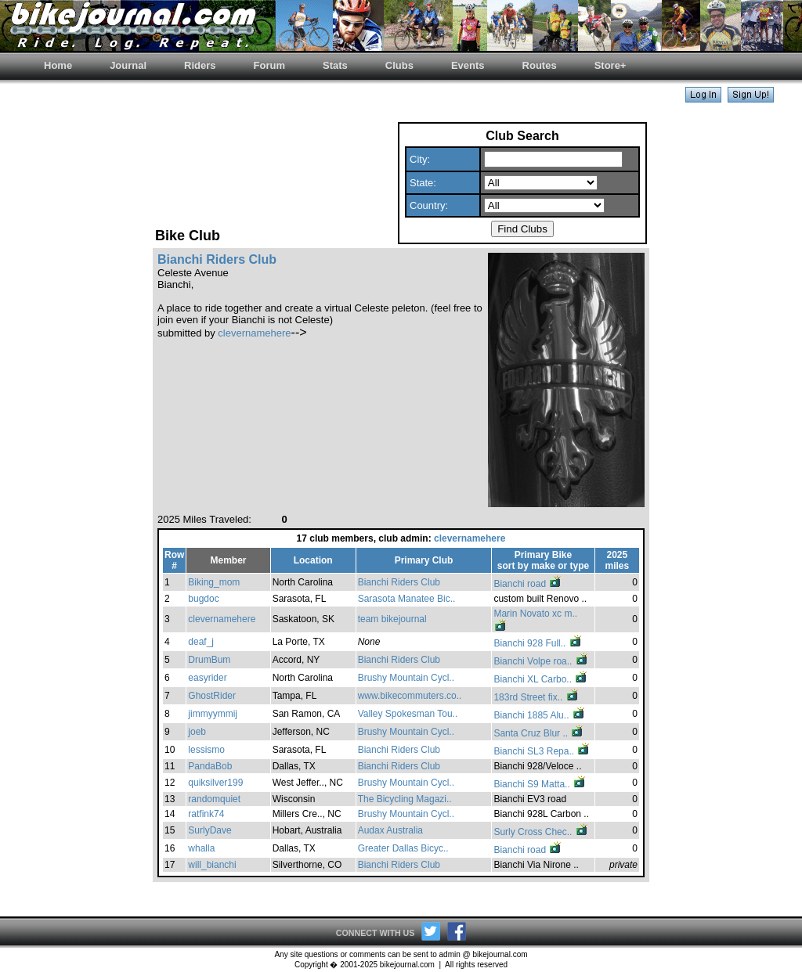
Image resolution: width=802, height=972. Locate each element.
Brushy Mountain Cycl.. (406, 677)
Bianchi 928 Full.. (537, 643)
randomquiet (214, 799)
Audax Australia (390, 830)
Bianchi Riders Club (399, 582)
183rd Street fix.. (536, 697)
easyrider (207, 677)
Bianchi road (527, 583)
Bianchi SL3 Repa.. (542, 751)
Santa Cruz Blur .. (538, 733)
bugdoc (203, 598)
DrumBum (209, 659)
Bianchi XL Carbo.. (540, 679)
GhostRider (212, 695)
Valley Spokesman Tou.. (408, 713)
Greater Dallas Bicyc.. (403, 848)
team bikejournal (392, 619)
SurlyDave (209, 830)
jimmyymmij (212, 713)
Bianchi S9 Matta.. (540, 784)
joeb (197, 731)
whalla (201, 848)
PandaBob (210, 766)
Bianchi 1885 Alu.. (539, 715)
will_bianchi (212, 864)
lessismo (206, 749)
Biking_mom (214, 582)
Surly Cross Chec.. (540, 831)
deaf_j (201, 641)
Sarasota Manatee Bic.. (407, 598)
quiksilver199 (215, 782)
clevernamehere (254, 333)
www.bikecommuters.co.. (410, 695)
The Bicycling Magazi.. (405, 799)
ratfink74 (206, 813)
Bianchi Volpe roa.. (540, 661)
